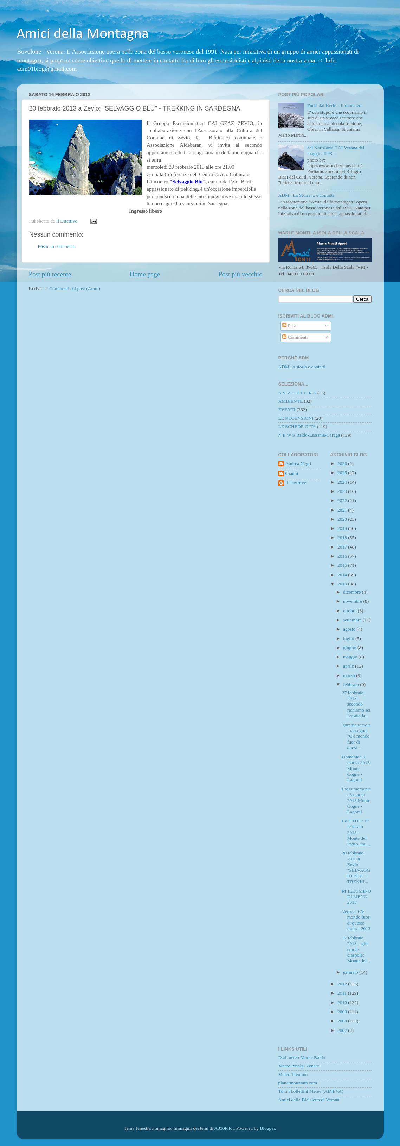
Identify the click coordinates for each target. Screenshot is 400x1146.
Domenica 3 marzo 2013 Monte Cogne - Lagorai (356, 768)
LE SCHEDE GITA (297, 426)
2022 (342, 500)
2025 (342, 472)
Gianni (291, 473)
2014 (342, 574)
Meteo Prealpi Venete (298, 1066)
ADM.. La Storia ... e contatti (306, 195)
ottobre (350, 610)
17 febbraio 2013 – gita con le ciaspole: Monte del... (356, 949)
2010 (342, 1002)
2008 (342, 1020)
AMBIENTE (290, 401)
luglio (349, 638)
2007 (342, 1030)
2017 (342, 547)
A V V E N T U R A (297, 392)
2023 (342, 491)
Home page (145, 274)
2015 (342, 565)
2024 (342, 482)
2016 (342, 556)
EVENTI (287, 409)
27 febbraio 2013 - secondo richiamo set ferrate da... (356, 704)
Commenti (295, 337)
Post (289, 325)
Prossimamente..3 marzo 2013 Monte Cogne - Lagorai (356, 800)
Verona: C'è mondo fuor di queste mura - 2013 (356, 920)
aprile (349, 666)
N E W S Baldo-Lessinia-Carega (309, 435)
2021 (342, 510)
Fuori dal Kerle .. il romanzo (334, 105)
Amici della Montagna (83, 34)
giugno (350, 647)
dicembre (352, 592)
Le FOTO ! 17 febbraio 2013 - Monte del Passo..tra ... (356, 832)
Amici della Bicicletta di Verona (309, 1099)
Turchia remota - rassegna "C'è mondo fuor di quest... (356, 736)
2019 (342, 528)
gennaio (351, 972)
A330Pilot (224, 1128)
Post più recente (50, 274)
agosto (350, 629)
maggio (351, 656)
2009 (342, 1011)
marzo (349, 675)
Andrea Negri (298, 463)
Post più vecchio (241, 274)
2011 (342, 993)
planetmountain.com (297, 1082)
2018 (342, 537)
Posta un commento (57, 246)
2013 (342, 584)
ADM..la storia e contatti (302, 366)
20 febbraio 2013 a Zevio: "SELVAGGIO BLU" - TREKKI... (356, 867)
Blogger (267, 1128)
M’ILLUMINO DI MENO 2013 (356, 896)
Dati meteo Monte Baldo (301, 1057)
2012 (342, 984)
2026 (342, 463)
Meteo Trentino (293, 1074)
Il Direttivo (296, 483)
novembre (353, 601)
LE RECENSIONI (296, 418)
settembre (353, 619)
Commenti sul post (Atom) (74, 288)
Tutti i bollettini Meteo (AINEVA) (310, 1091)
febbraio (351, 684)
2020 (342, 519)
